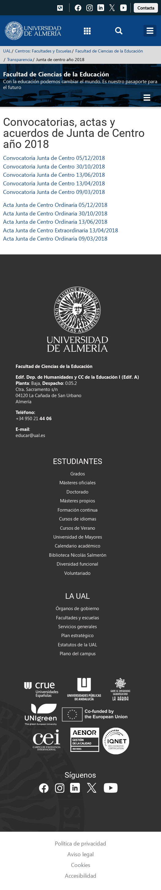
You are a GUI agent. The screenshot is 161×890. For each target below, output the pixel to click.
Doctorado (77, 492)
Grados (77, 473)
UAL (7, 51)
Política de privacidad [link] (80, 843)
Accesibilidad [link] (80, 875)
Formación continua (78, 510)
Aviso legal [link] (80, 854)
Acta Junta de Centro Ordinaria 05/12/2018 (55, 204)
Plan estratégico (77, 635)
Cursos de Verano (77, 528)
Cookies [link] (80, 865)
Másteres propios (77, 500)
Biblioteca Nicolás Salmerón (77, 555)
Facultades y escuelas (77, 617)
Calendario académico (77, 546)
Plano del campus (77, 653)
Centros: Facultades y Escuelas (43, 51)
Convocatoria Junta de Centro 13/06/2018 (54, 174)
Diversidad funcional (77, 564)
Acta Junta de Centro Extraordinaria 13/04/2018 (60, 230)
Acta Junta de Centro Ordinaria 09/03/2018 (55, 238)
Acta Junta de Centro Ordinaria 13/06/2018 (55, 221)
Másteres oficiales (77, 482)
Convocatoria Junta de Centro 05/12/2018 (54, 157)
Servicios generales (77, 626)
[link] (146, 7)
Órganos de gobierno (77, 608)
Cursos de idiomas (77, 519)
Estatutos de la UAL (77, 644)
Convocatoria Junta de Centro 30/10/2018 (54, 166)
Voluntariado (77, 573)
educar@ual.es (30, 435)
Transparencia (19, 59)
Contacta (145, 8)
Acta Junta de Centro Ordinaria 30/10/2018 (55, 213)
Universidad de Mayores (77, 537)
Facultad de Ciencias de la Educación (109, 51)
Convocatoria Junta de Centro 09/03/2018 (54, 191)
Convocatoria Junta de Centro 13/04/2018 (54, 183)
